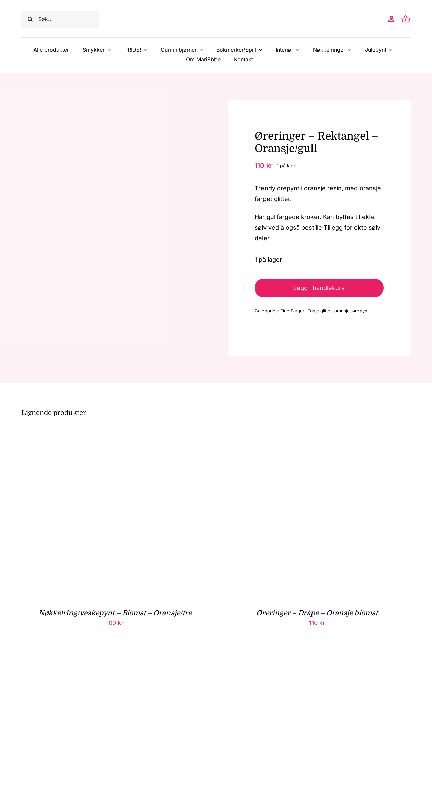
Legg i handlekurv (319, 287)
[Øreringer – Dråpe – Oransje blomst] (307, 435)
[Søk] (29, 19)
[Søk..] (60, 19)
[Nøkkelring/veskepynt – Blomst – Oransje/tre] (105, 435)
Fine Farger (292, 310)
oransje (342, 310)
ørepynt (360, 310)
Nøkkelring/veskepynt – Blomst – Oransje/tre (115, 613)
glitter (326, 310)
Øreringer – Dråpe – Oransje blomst (317, 613)
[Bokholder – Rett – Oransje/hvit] (105, 662)
